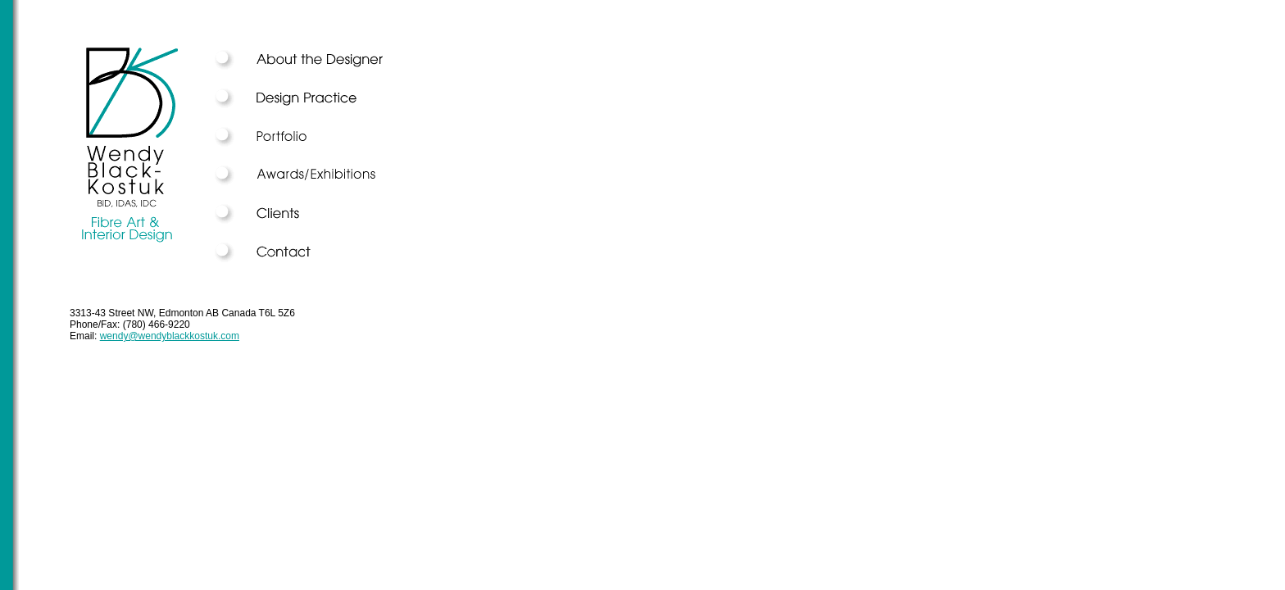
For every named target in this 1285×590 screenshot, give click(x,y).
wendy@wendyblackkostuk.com (169, 336)
